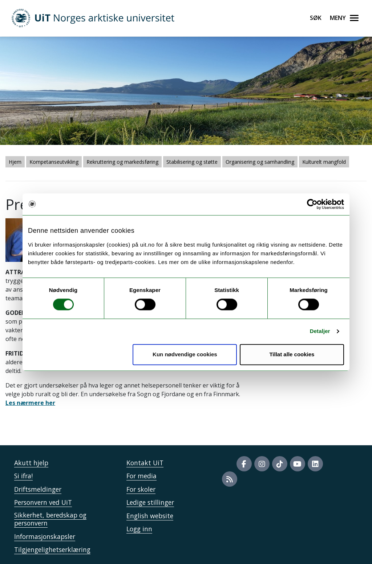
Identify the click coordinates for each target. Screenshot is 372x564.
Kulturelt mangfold (324, 161)
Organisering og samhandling (260, 161)
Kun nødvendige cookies (185, 354)
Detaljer (320, 331)
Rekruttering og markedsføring (122, 161)
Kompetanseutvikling (53, 161)
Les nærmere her (30, 403)
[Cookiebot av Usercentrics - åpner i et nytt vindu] (312, 204)
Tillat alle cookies (291, 354)
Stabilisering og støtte (192, 161)
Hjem (15, 161)
